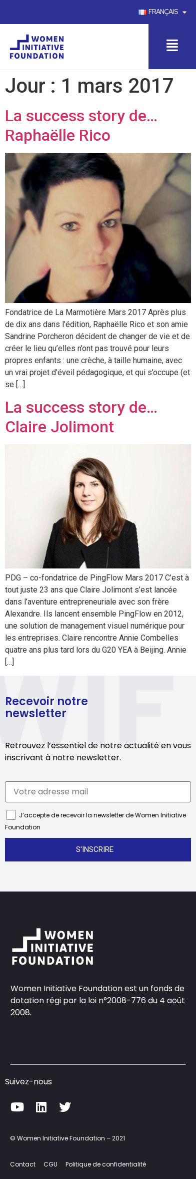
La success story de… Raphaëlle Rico (81, 125)
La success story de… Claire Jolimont (81, 417)
